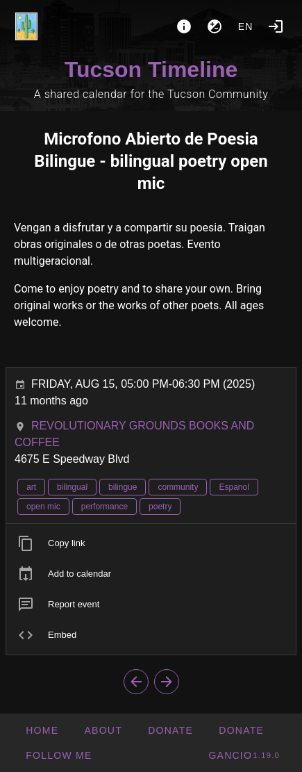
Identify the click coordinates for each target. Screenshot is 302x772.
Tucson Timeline (151, 69)
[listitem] (151, 543)
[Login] (275, 26)
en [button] (245, 26)
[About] (184, 26)
